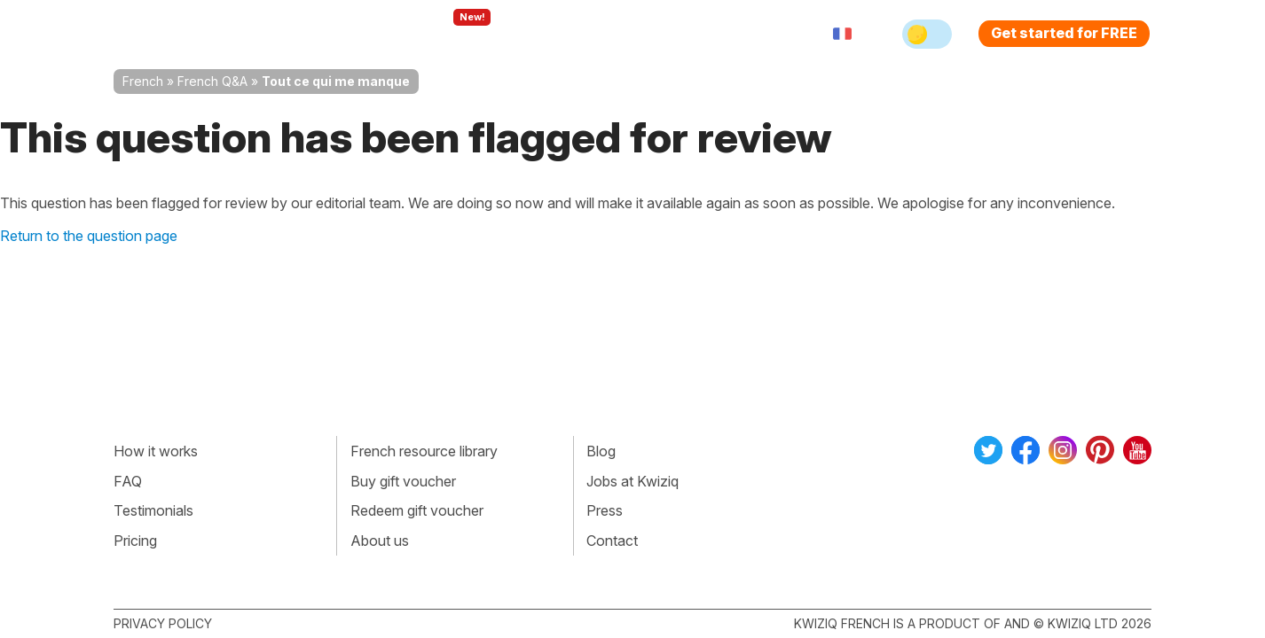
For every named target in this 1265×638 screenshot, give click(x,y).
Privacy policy (163, 623)
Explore (453, 34)
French (142, 81)
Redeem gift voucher (416, 510)
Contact (612, 540)
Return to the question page (88, 236)
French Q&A (212, 81)
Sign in (726, 34)
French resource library (424, 451)
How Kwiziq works (332, 34)
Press (604, 510)
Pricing (653, 34)
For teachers (557, 34)
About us (379, 540)
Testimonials (153, 510)
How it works (156, 451)
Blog (601, 451)
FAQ (128, 481)
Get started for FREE (1064, 33)
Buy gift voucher (403, 481)
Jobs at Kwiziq (632, 481)
